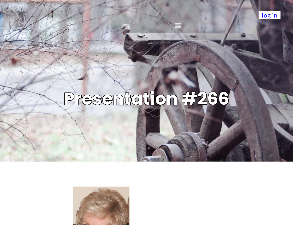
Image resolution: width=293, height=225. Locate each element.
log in (269, 15)
